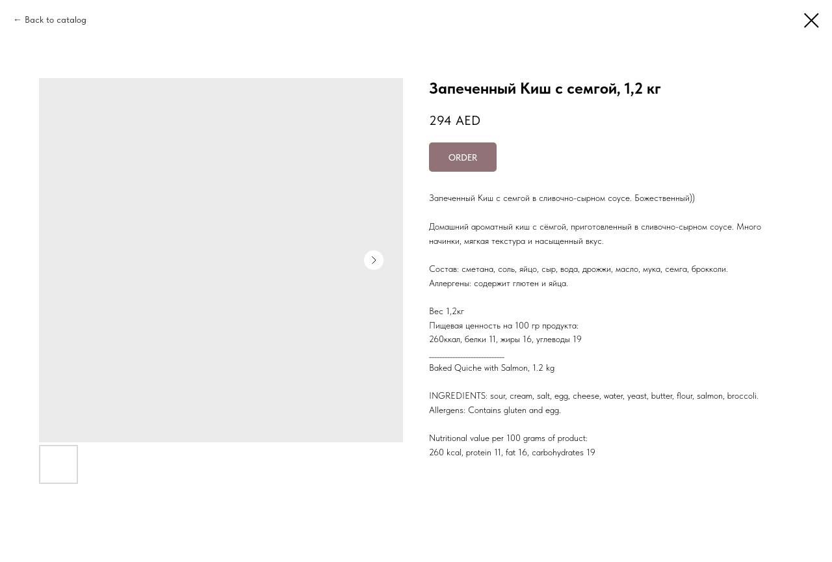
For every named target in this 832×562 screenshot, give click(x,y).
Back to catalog (55, 19)
